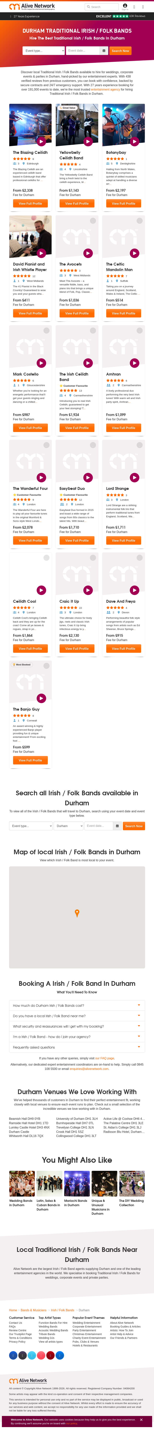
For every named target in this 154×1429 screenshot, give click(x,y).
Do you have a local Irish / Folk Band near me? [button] (77, 1015)
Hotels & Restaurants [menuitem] (85, 1345)
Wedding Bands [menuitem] (48, 1326)
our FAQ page (104, 1058)
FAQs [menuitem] (12, 1326)
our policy (71, 1423)
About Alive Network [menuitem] (122, 1322)
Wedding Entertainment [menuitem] (86, 1322)
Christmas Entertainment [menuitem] (87, 1334)
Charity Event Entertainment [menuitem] (89, 1337)
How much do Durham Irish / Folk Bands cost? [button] (77, 1005)
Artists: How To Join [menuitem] (121, 1330)
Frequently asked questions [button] (77, 1047)
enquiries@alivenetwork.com (89, 1068)
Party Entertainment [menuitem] (84, 1330)
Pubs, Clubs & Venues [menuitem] (86, 1341)
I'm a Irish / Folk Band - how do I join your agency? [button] (77, 1036)
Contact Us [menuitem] (15, 1322)
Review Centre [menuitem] (17, 1330)
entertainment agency (105, 89)
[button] (77, 913)
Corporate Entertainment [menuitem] (87, 1326)
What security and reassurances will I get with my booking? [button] (77, 1026)
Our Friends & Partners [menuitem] (123, 1337)
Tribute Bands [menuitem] (47, 1334)
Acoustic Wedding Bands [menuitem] (53, 1330)
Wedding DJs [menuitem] (46, 1337)
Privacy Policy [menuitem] (17, 1341)
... (41, 180)
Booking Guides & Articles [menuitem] (125, 1326)
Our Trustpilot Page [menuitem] (20, 1334)
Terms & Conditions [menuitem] (20, 1337)
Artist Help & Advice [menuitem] (121, 1334)
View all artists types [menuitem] (51, 1341)
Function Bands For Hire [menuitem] (53, 1322)
